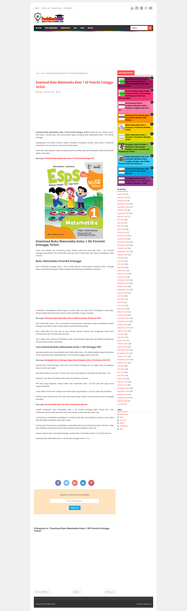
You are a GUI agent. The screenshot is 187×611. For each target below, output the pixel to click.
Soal (75, 28)
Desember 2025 (123, 204)
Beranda (76, 592)
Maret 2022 (121, 340)
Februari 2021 (122, 382)
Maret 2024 (121, 271)
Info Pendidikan (51, 28)
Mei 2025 (120, 226)
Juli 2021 (120, 366)
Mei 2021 (120, 372)
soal (121, 429)
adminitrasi (124, 414)
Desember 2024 (123, 242)
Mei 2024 (120, 264)
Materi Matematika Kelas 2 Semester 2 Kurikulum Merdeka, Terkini (138, 137)
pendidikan (124, 426)
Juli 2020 (120, 404)
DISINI (87, 438)
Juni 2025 (121, 223)
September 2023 (123, 290)
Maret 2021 (121, 379)
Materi (90, 28)
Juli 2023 (120, 296)
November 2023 (123, 283)
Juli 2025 (120, 220)
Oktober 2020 (122, 395)
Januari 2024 (122, 277)
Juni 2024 (121, 261)
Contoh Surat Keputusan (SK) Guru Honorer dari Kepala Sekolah (137, 171)
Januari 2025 (122, 239)
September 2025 (123, 213)
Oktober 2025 (122, 210)
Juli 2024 (120, 258)
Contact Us (45, 8)
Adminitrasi (65, 28)
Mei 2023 (120, 302)
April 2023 (121, 305)
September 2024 (123, 251)
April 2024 (121, 267)
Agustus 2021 (122, 363)
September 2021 (123, 359)
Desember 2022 (123, 318)
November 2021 (123, 353)
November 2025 (123, 207)
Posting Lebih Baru (41, 592)
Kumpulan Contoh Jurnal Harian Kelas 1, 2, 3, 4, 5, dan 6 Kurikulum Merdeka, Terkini (137, 180)
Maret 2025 (121, 232)
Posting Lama (109, 592)
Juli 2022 (120, 334)
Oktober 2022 (122, 325)
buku (59, 92)
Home (39, 28)
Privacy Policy (57, 8)
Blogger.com (147, 604)
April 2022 (121, 337)
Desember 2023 (123, 280)
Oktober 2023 (122, 286)
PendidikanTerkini (50, 604)
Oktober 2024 (122, 248)
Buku (82, 28)
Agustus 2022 (122, 331)
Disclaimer (68, 8)
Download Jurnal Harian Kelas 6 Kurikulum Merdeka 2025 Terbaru (137, 117)
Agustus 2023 (122, 293)
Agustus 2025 (122, 217)
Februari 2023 (122, 312)
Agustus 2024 (122, 255)
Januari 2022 (122, 347)
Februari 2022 (122, 344)
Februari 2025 (122, 236)
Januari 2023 (122, 315)
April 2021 (121, 375)
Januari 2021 (122, 385)
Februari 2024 (122, 274)
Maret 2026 (121, 194)
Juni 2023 (121, 299)
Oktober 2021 (122, 356)
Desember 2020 (123, 388)
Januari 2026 (122, 201)
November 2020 (123, 391)
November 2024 (123, 245)
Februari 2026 (122, 197)
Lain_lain (123, 420)
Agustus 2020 (122, 401)
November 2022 (123, 321)
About (37, 8)
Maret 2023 (121, 309)
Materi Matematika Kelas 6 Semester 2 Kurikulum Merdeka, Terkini (138, 127)
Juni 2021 (121, 369)
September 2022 (123, 328)
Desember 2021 (123, 350)
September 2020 (123, 398)
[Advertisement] (93, 50)
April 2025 (121, 229)
